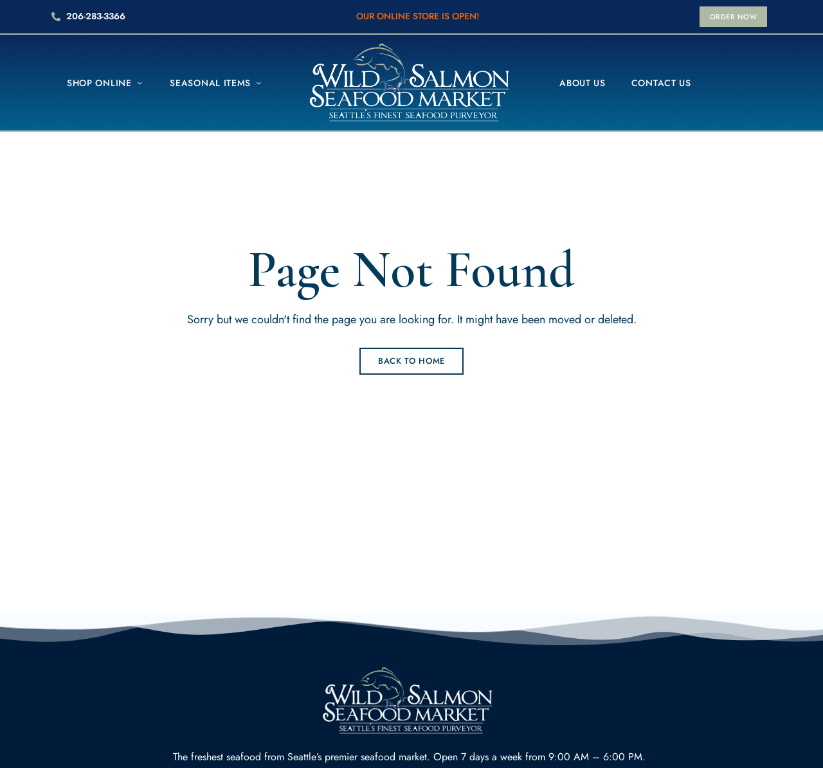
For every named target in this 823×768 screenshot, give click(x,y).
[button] (734, 16)
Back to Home (411, 361)
